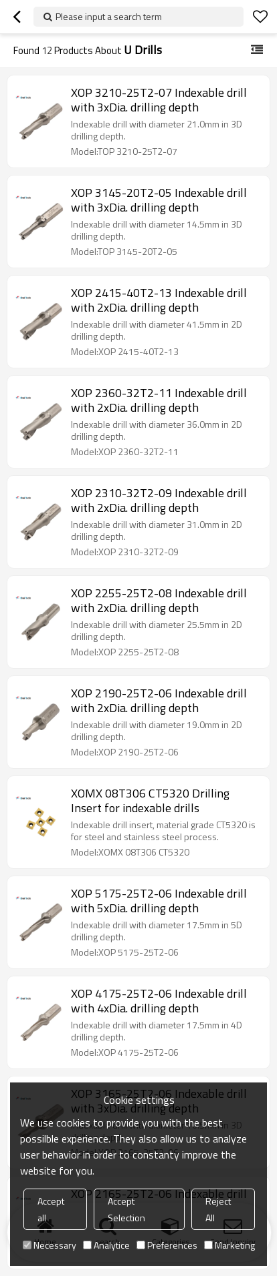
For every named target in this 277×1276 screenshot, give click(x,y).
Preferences (166, 1245)
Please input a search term (109, 16)
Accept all (50, 1209)
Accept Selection (126, 1209)
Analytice (106, 1245)
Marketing (229, 1245)
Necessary (49, 1245)
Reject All (218, 1209)
